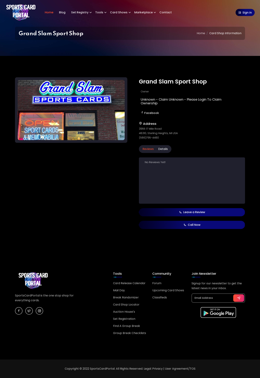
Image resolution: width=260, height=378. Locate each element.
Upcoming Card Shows (168, 290)
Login (202, 99)
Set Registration (124, 319)
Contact (165, 12)
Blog (62, 12)
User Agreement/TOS (180, 369)
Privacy (157, 369)
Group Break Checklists (129, 333)
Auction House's (124, 312)
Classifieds (159, 297)
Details (163, 149)
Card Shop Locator (126, 305)
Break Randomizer (126, 297)
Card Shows (119, 12)
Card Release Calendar (129, 283)
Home (49, 12)
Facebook (151, 113)
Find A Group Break (126, 326)
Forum (156, 283)
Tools (99, 12)
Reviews (148, 149)
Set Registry (79, 12)
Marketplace (143, 12)
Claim (163, 99)
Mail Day (119, 290)
